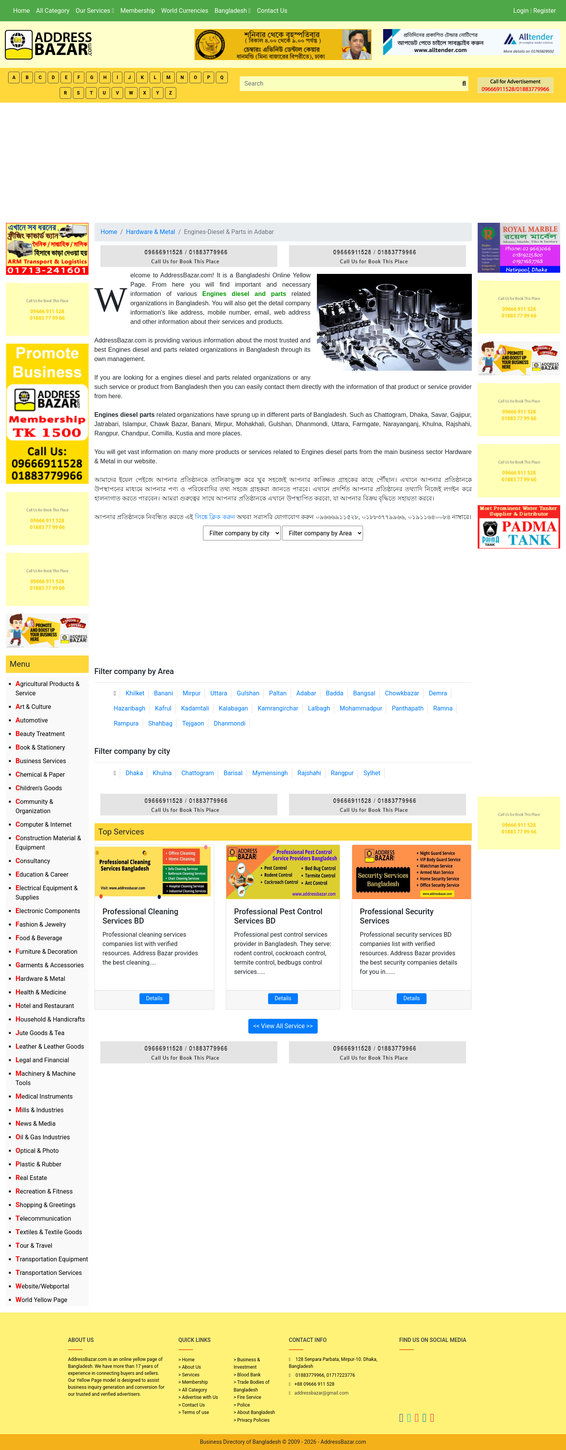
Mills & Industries (39, 1110)
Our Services (95, 10)
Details (154, 998)
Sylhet (371, 773)
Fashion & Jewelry (40, 924)
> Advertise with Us (198, 1397)
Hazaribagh (130, 708)
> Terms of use (194, 1412)
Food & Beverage (38, 938)
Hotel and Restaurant (44, 1006)
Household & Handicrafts (50, 1019)
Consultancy (32, 861)
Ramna (442, 708)
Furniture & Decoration (46, 951)
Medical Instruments (44, 1096)
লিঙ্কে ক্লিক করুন (215, 517)
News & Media (35, 1123)
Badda (334, 693)
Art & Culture (33, 706)
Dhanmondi (230, 723)
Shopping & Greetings (45, 1205)
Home (21, 10)
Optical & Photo (37, 1150)
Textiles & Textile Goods (48, 1232)
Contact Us (272, 10)
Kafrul (163, 708)
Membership (137, 10)
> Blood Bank (247, 1375)
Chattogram (197, 773)
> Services (189, 1375)
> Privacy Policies (252, 1420)
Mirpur (192, 693)
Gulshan (248, 693)
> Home (187, 1359)
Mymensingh (270, 773)
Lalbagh (319, 708)
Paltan (278, 693)
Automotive (31, 720)
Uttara (218, 693)
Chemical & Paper (40, 774)
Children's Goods (38, 788)
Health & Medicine (40, 992)
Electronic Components (47, 911)
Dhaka (134, 773)
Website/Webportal (42, 1286)
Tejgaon (193, 723)
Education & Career (42, 874)
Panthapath (407, 708)
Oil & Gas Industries (42, 1137)
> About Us (190, 1367)
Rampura (126, 723)
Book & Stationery (40, 747)
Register (544, 10)
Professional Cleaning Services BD (141, 916)
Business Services (40, 761)
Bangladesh (233, 10)
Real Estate (31, 1178)
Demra (438, 693)
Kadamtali (195, 708)
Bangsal (364, 693)
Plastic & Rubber (38, 1164)
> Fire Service (247, 1397)
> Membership (193, 1382)
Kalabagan (233, 708)
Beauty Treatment (40, 734)
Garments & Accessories (49, 965)
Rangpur (342, 773)
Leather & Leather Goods (49, 1046)
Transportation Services (48, 1272)
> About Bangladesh (254, 1412)
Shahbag (160, 723)
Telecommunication (43, 1218)
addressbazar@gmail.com (321, 1393)
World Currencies (184, 10)
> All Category (193, 1390)
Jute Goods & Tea (40, 1033)
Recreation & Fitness (44, 1191)
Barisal (233, 773)
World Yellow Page (41, 1300)
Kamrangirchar (278, 708)
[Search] (350, 83)
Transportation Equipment (51, 1259)
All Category (52, 10)
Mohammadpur (361, 708)
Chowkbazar (402, 693)
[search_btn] (464, 83)
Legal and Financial (42, 1060)
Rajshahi (309, 773)
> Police (242, 1405)
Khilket (135, 693)
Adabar (306, 693)
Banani (163, 693)
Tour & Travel (33, 1245)
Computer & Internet (43, 824)
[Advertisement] (283, 161)
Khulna (162, 773)
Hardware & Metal (40, 978)
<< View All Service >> (283, 1026)
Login (520, 10)
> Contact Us (192, 1405)
